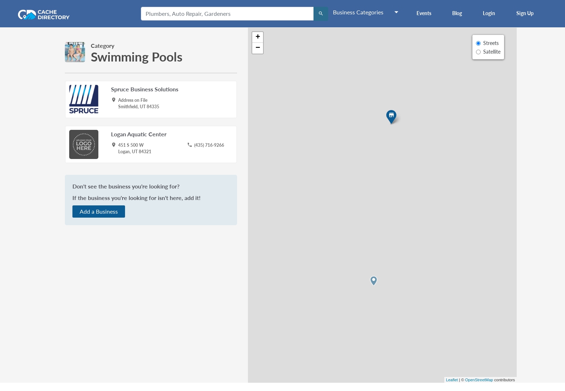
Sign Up (525, 13)
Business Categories (358, 12)
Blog (457, 13)
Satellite (492, 52)
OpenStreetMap (479, 380)
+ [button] (257, 37)
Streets (491, 43)
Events (424, 13)
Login (489, 13)
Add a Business (99, 211)
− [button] (257, 48)
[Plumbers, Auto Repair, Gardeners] (227, 14)
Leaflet (452, 380)
